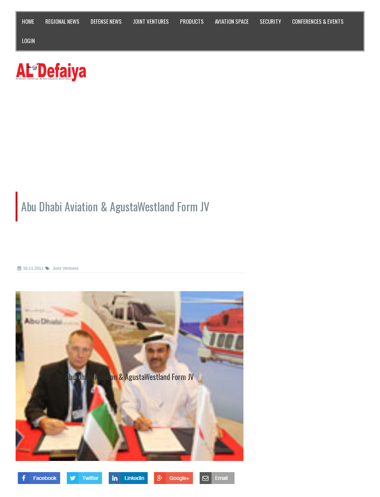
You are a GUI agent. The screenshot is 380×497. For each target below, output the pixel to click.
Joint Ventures (62, 268)
